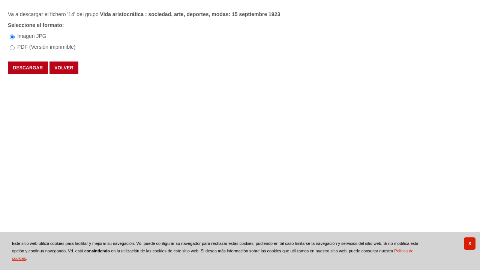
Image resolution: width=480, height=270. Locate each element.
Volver (63, 67)
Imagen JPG (31, 36)
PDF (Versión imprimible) (46, 47)
